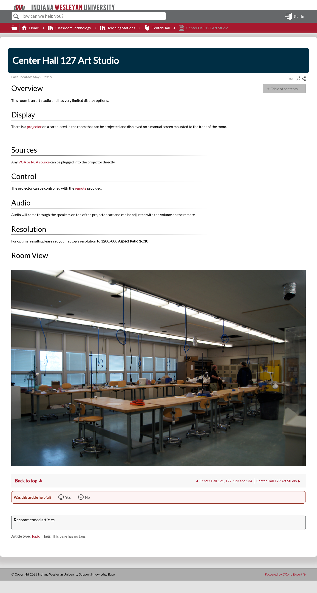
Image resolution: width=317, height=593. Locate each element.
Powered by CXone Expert (285, 574)
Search (16, 16)
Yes (68, 497)
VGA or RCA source (34, 162)
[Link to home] (11, 5)
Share (303, 79)
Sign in (299, 16)
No (87, 497)
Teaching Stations (118, 28)
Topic (35, 536)
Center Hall (157, 28)
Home (31, 28)
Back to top (26, 480)
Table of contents (284, 88)
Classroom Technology (70, 28)
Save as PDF (297, 79)
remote (81, 188)
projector (34, 126)
